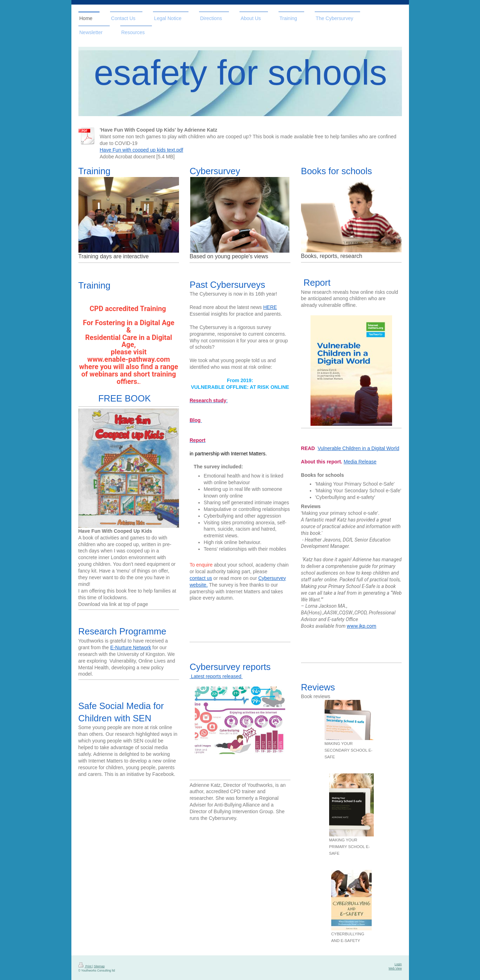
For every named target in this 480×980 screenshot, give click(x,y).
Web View (395, 968)
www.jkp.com (361, 626)
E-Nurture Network (130, 647)
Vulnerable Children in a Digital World (358, 448)
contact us (201, 578)
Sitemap (99, 966)
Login (398, 964)
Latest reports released (216, 676)
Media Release (360, 461)
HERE (270, 307)
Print (85, 966)
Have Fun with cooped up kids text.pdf (141, 150)
